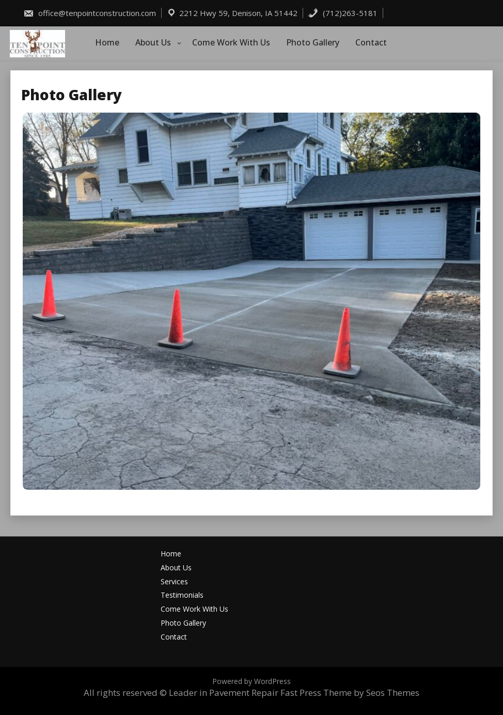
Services (174, 582)
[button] (251, 301)
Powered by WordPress (251, 681)
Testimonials (182, 595)
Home (107, 42)
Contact (371, 42)
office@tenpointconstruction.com (89, 13)
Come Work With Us (231, 42)
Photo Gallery (312, 42)
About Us (153, 42)
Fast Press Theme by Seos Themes (349, 692)
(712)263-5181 (343, 13)
